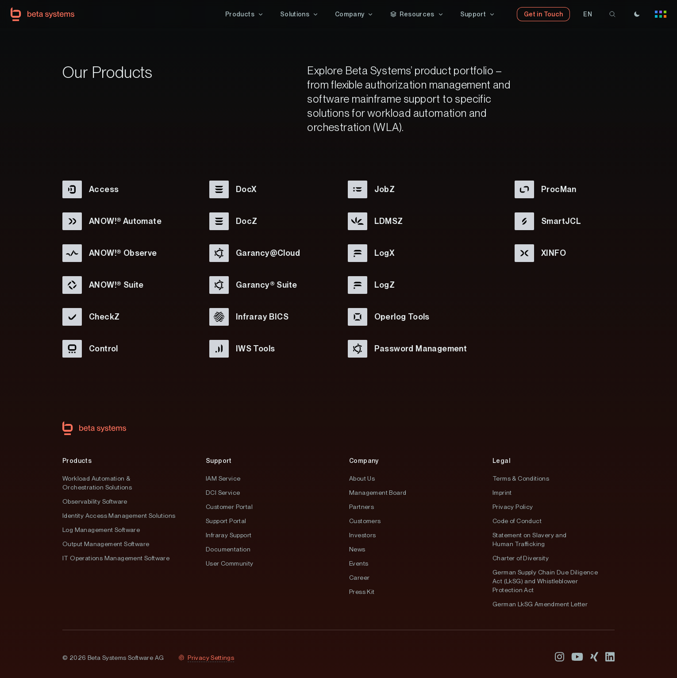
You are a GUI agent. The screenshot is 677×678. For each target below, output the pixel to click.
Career (359, 577)
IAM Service (223, 478)
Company (364, 460)
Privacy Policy (512, 506)
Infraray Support (228, 535)
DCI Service (223, 492)
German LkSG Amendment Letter (540, 604)
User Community (230, 563)
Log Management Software (101, 529)
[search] (612, 14)
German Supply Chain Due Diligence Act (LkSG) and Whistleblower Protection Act (545, 581)
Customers (365, 520)
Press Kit (362, 591)
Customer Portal (229, 506)
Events (358, 563)
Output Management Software (105, 543)
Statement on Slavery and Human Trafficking (529, 539)
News (357, 549)
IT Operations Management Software (115, 558)
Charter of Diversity (520, 558)
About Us (362, 478)
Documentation (228, 549)
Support (219, 460)
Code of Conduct (517, 520)
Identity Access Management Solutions (118, 515)
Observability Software (94, 501)
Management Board (377, 492)
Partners (361, 506)
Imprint (502, 492)
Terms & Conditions (520, 478)
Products (77, 460)
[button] (244, 14)
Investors (362, 535)
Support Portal (226, 520)
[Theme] (636, 14)
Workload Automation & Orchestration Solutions (97, 483)
